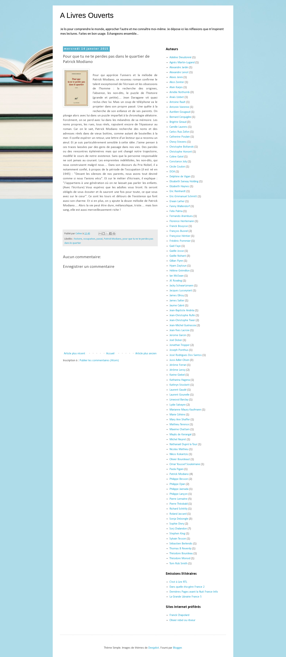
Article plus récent (74, 353)
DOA (172, 171)
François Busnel (178, 231)
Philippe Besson (178, 479)
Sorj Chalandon (178, 528)
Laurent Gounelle (179, 394)
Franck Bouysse (178, 226)
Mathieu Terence (179, 424)
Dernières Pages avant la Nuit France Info (193, 591)
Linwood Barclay (178, 399)
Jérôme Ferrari (177, 365)
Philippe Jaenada (178, 489)
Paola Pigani (176, 469)
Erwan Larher (177, 201)
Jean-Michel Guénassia (182, 325)
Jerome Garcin (177, 335)
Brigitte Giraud (177, 122)
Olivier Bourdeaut (179, 459)
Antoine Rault (177, 102)
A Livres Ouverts (86, 15)
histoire (78, 239)
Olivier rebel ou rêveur (182, 620)
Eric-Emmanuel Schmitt (183, 196)
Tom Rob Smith (178, 563)
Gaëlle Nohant (177, 256)
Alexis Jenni (176, 77)
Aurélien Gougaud (179, 112)
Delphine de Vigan (179, 176)
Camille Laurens (178, 127)
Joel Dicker (175, 340)
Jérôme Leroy (177, 370)
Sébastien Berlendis (180, 543)
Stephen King (177, 533)
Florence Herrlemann (181, 221)
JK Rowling (175, 280)
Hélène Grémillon (179, 270)
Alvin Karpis (176, 87)
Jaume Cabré (176, 305)
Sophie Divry (176, 523)
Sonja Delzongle (178, 518)
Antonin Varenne (179, 107)
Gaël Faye (175, 246)
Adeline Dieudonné (180, 57)
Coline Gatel (176, 156)
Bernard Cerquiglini (180, 117)
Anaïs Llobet (176, 97)
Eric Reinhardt (177, 191)
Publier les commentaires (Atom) (99, 360)
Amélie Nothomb (179, 92)
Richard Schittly (178, 508)
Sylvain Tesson (177, 538)
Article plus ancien (145, 353)
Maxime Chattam (179, 429)
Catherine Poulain (179, 136)
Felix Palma (176, 211)
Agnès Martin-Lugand (182, 62)
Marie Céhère (177, 414)
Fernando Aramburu (181, 216)
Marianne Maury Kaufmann (185, 409)
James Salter (176, 300)
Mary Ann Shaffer (179, 419)
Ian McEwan (176, 275)
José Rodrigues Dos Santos (185, 355)
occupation (89, 239)
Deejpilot (153, 647)
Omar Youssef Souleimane (184, 464)
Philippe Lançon (178, 494)
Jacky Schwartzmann (181, 285)
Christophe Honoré (180, 151)
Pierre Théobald (178, 503)
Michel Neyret (177, 439)
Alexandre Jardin (178, 67)
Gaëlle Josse (176, 251)
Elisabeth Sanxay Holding (183, 181)
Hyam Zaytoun (178, 265)
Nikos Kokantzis (178, 454)
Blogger (177, 647)
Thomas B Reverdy (180, 548)
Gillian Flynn (176, 260)
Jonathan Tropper (179, 345)
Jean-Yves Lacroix (179, 330)
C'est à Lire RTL (178, 582)
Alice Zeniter (176, 82)
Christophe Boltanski (181, 146)
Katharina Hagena (179, 380)
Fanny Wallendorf (179, 206)
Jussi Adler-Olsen (179, 360)
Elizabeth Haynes (179, 186)
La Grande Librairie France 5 (185, 596)
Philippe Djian (177, 484)
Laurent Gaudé (178, 389)
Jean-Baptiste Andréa (181, 310)
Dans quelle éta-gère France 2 (186, 586)
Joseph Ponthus (178, 350)
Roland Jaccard (178, 514)
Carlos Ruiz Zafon (179, 131)
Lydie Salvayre (177, 404)
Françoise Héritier (179, 236)
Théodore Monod (179, 558)
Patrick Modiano (112, 239)
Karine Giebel (177, 374)
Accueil (110, 353)
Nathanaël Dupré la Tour (183, 444)
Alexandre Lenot (179, 72)
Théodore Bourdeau (181, 553)
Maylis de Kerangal (180, 434)
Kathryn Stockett (179, 385)
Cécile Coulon (177, 166)
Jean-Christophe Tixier (182, 320)
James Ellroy (176, 295)
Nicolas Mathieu (178, 449)
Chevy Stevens (178, 141)
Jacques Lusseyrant (180, 290)
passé (99, 239)
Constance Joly (178, 161)
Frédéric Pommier (180, 241)
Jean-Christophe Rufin (182, 315)
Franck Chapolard (179, 615)
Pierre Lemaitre (178, 499)
